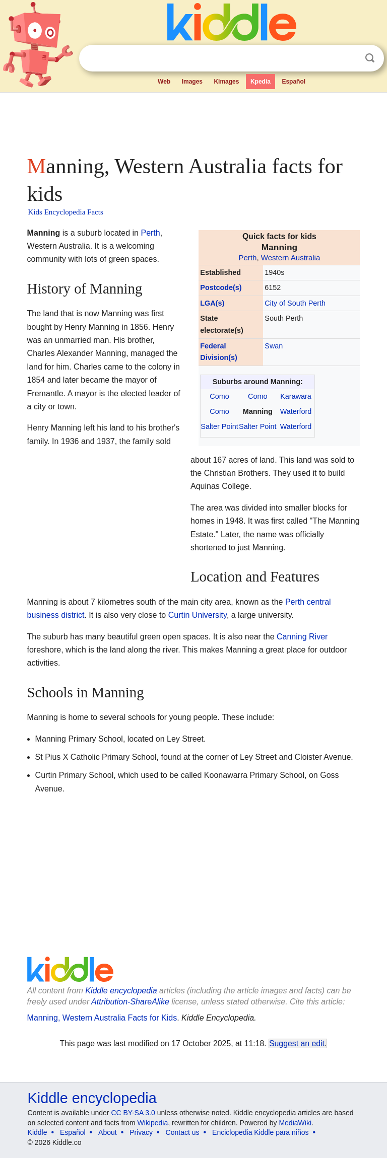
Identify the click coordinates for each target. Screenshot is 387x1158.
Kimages (226, 81)
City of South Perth (295, 303)
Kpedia (260, 81)
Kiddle (37, 1132)
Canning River (302, 636)
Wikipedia (153, 1123)
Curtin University (197, 615)
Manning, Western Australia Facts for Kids (102, 1018)
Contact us (183, 1132)
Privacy (141, 1132)
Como (219, 396)
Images (192, 81)
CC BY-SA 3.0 (133, 1113)
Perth (247, 257)
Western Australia (290, 257)
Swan (274, 346)
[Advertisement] (193, 121)
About (107, 1132)
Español (293, 81)
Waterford (296, 411)
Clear (349, 58)
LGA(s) (212, 303)
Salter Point (219, 426)
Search (370, 58)
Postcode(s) (220, 287)
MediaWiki (295, 1123)
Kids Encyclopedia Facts (65, 212)
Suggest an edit (297, 1043)
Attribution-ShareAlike (130, 1001)
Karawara (295, 396)
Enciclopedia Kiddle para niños (260, 1132)
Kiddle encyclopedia (121, 990)
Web (164, 81)
